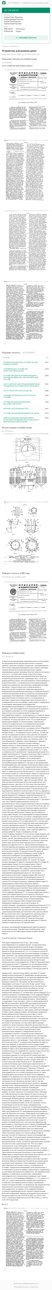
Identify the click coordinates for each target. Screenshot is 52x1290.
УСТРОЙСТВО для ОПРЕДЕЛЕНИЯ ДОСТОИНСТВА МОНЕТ (16, 403)
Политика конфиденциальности (26, 1283)
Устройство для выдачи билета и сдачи (21, 413)
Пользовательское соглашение (26, 1287)
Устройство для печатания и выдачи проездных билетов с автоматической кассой (20, 377)
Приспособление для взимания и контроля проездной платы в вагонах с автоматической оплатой (21, 420)
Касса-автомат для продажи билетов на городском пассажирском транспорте (21, 385)
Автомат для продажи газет (16, 409)
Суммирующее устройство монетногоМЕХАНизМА (15, 370)
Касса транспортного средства (17, 391)
